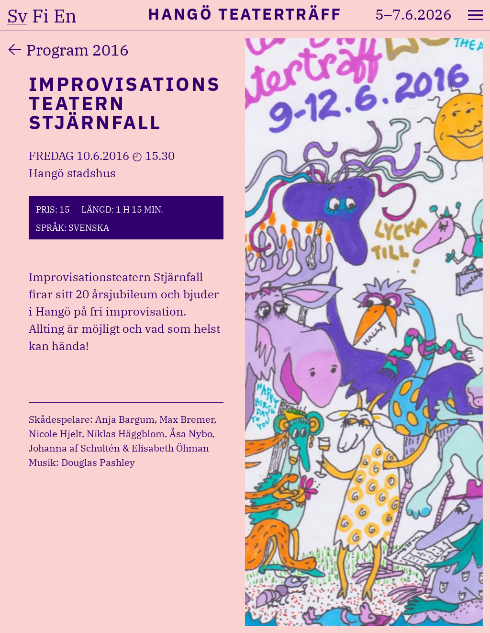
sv (17, 15)
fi (40, 15)
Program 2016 (77, 50)
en (65, 15)
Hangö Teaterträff (245, 13)
